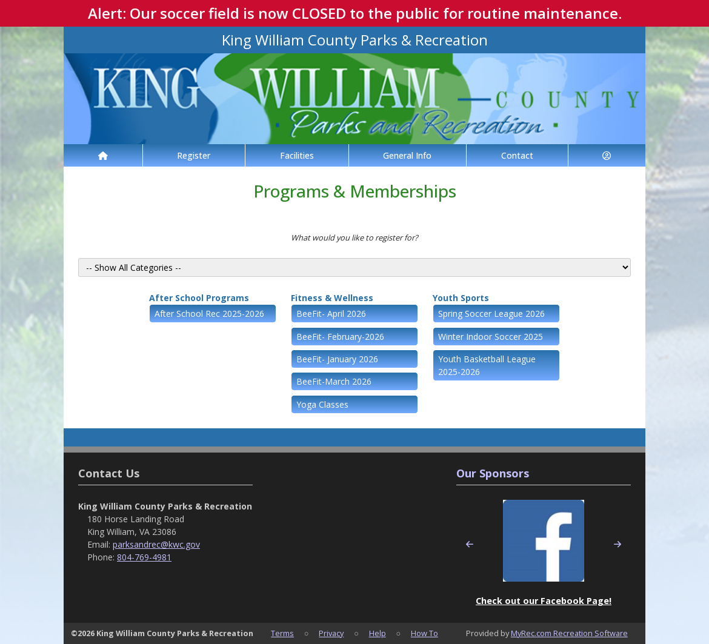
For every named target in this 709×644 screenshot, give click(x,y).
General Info (407, 155)
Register (193, 155)
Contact (517, 155)
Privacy (331, 633)
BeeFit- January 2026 (337, 359)
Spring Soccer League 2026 (491, 313)
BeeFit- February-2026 (340, 336)
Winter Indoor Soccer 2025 (490, 336)
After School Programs (199, 298)
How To (424, 633)
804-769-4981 (144, 557)
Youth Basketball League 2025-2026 (487, 365)
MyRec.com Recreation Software (569, 633)
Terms (282, 633)
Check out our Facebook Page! (543, 600)
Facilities (297, 155)
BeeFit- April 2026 (331, 313)
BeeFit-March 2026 (333, 381)
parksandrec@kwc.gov (156, 544)
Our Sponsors (492, 473)
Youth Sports (461, 298)
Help (377, 633)
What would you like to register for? (354, 237)
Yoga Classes (322, 404)
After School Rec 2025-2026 (209, 313)
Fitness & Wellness (332, 298)
